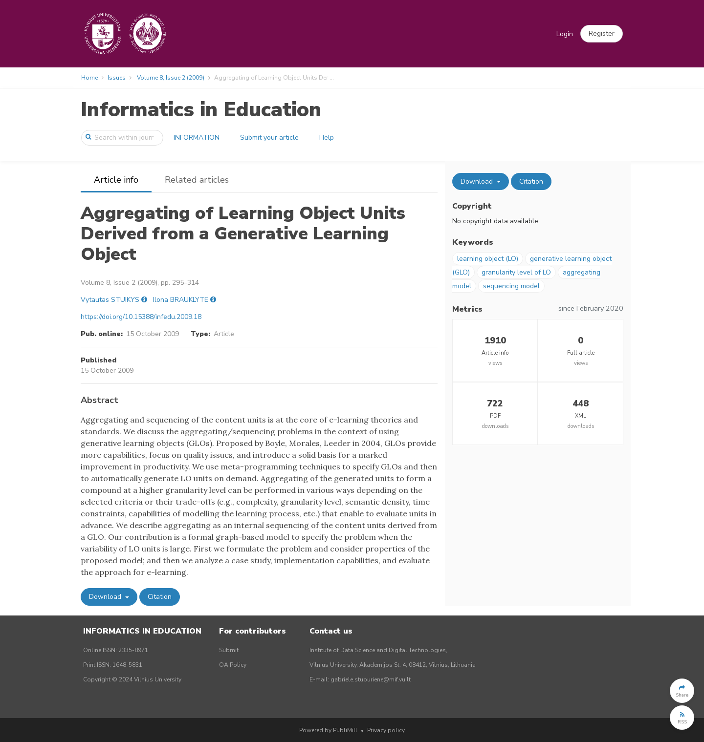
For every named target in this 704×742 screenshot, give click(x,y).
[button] (601, 33)
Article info (116, 180)
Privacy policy (386, 730)
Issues (117, 78)
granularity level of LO (516, 272)
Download (106, 596)
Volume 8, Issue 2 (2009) (170, 78)
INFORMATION (197, 137)
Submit (229, 650)
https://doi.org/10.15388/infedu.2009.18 (141, 316)
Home (89, 78)
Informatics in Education (201, 110)
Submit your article (269, 137)
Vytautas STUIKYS (110, 299)
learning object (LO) (487, 258)
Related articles (197, 180)
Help (326, 137)
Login (564, 34)
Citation (160, 596)
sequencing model (511, 286)
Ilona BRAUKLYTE (180, 299)
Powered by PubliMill (328, 730)
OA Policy (232, 665)
